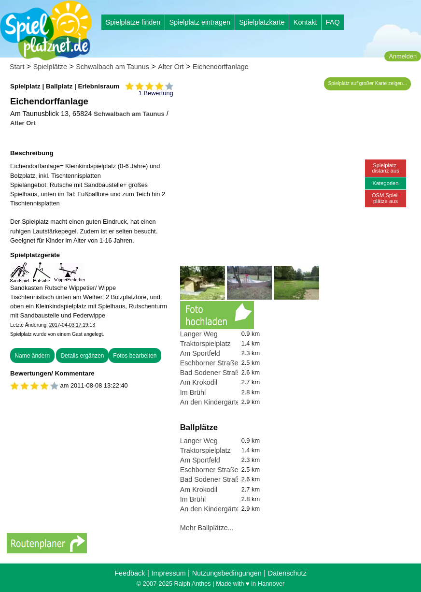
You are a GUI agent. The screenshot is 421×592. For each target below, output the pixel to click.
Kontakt (305, 22)
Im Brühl (193, 392)
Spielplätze (50, 67)
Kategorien (385, 183)
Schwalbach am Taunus (112, 67)
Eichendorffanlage (221, 67)
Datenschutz (287, 573)
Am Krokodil (199, 382)
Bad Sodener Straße (211, 372)
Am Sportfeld (200, 353)
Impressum (168, 573)
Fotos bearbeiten (134, 355)
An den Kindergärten (212, 402)
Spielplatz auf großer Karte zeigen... (367, 83)
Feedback (129, 573)
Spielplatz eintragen (199, 22)
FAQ (333, 22)
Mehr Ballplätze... (207, 528)
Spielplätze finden (133, 22)
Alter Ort (171, 67)
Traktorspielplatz (205, 343)
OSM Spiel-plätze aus (385, 197)
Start (17, 67)
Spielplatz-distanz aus (385, 167)
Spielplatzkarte (261, 22)
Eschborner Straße (209, 363)
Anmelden (403, 56)
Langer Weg (199, 334)
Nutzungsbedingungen (227, 573)
